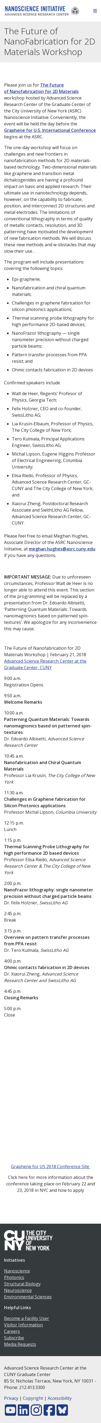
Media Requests (20, 1344)
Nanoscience (17, 1271)
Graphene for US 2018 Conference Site (50, 1166)
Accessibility (60, 1398)
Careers (12, 1331)
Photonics (14, 1277)
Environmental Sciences (28, 1297)
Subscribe (14, 1338)
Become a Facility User (26, 1318)
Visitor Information (23, 1325)
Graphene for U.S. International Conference (50, 130)
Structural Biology (22, 1284)
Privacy (11, 1398)
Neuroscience (18, 1290)
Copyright (33, 1398)
